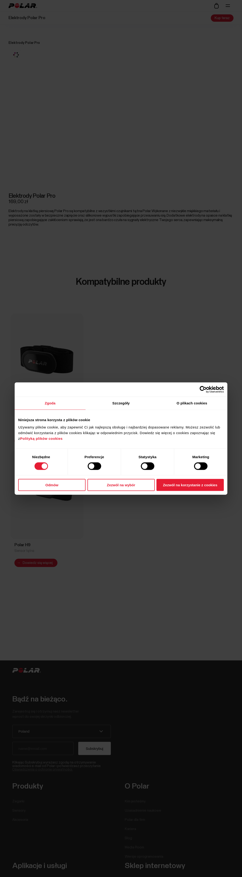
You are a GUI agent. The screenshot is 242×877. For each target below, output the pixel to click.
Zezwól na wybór (121, 485)
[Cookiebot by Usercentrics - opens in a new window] (203, 389)
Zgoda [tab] (50, 403)
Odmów (51, 485)
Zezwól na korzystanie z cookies (190, 485)
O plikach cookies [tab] (192, 403)
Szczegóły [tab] (121, 403)
